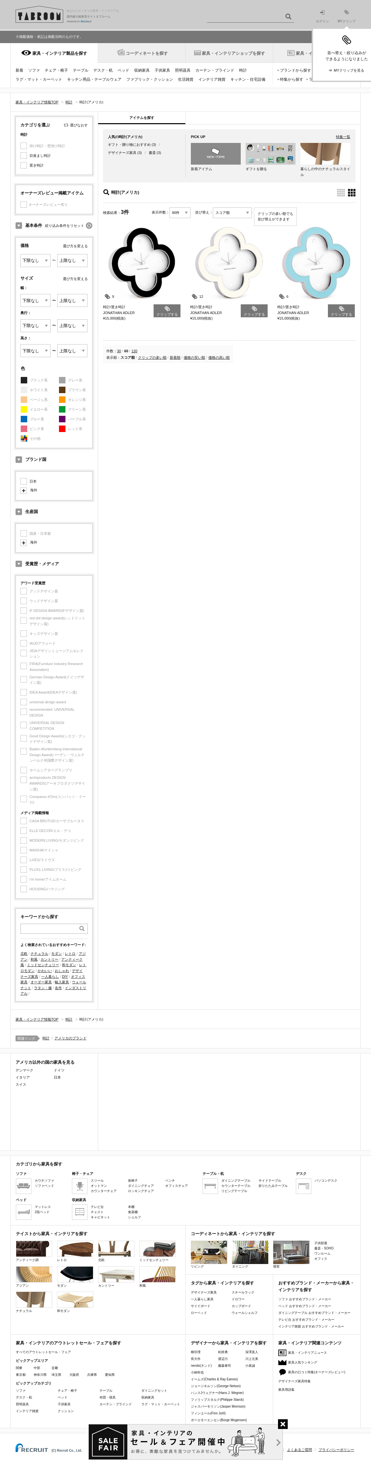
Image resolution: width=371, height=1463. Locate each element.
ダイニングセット (154, 1390)
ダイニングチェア (141, 1186)
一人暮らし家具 (202, 1299)
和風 (34, 959)
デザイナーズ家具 (122, 153)
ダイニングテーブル (235, 1180)
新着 (19, 70)
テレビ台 (97, 1207)
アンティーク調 (34, 1251)
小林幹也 (197, 1372)
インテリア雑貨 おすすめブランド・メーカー (311, 1326)
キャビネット (100, 1217)
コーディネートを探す (147, 53)
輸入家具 (62, 982)
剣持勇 (223, 1352)
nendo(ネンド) (201, 1365)
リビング (209, 1254)
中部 (37, 1368)
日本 (33, 481)
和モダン (69, 965)
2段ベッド (42, 1212)
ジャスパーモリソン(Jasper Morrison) (218, 1406)
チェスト (97, 1212)
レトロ (70, 953)
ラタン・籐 (43, 988)
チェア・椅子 (56, 70)
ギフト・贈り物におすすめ (129, 144)
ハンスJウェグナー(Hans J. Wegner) (217, 1393)
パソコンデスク (326, 1180)
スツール (97, 1180)
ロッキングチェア (141, 1191)
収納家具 (142, 70)
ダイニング (250, 1254)
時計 (243, 70)
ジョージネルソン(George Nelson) (216, 1386)
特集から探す (291, 79)
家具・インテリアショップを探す (233, 53)
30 (119, 351)
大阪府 (74, 1374)
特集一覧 (343, 137)
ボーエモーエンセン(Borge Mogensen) (219, 1420)
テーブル (80, 70)
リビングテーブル (234, 1191)
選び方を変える (75, 246)
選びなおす (79, 125)
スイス (21, 1084)
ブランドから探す (295, 70)
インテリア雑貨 (212, 79)
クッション (66, 1411)
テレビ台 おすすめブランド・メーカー (306, 1319)
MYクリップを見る (349, 70)
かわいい (45, 971)
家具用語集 (286, 1389)
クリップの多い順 (152, 357)
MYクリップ (346, 16)
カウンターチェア (104, 1191)
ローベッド (199, 1313)
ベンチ (170, 1180)
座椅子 (133, 1180)
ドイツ (59, 1070)
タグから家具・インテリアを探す (222, 1283)
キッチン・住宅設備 (247, 79)
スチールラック (243, 1292)
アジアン (34, 1276)
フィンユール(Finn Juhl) (208, 1413)
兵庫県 (92, 1374)
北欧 (24, 953)
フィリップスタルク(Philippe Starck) (217, 1399)
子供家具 (162, 70)
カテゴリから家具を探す (39, 1164)
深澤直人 (251, 1352)
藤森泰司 (224, 1365)
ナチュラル (39, 953)
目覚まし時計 (40, 156)
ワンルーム (322, 1253)
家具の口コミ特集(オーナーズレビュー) (316, 1372)
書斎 (152, 153)
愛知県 (110, 1374)
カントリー (49, 959)
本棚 (131, 1207)
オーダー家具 (41, 982)
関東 (19, 1368)
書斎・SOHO (323, 1248)
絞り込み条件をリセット (64, 226)
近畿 (55, 1368)
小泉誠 (250, 1365)
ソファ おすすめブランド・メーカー (304, 1299)
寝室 (291, 1254)
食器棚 (133, 1212)
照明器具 (183, 70)
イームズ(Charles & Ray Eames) (214, 1379)
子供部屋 (320, 1243)
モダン (56, 953)
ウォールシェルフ (245, 1313)
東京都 (21, 1374)
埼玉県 (56, 1374)
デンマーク (24, 1070)
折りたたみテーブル (273, 1186)
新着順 (175, 357)
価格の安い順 (194, 357)
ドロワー (238, 1299)
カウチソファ (44, 1180)
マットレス (43, 1207)
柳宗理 (196, 1352)
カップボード (241, 1306)
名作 (58, 988)
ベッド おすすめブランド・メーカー (304, 1306)
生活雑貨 (185, 79)
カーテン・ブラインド (214, 70)
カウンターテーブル (235, 1186)
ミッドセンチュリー (43, 965)
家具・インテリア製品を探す (59, 53)
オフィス (320, 1258)
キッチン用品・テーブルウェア (94, 79)
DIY (65, 976)
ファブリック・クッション (149, 79)
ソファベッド (44, 1186)
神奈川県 (40, 1374)
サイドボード (200, 1306)
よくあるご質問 (299, 1450)
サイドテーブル (270, 1180)
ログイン (322, 16)
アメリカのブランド (70, 1038)
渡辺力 (223, 1359)
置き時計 (36, 165)
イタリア (23, 1077)
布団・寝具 (107, 1397)
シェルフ (134, 1217)
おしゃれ (62, 971)
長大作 (196, 1359)
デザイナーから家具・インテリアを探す (229, 1342)
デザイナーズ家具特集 (294, 1381)
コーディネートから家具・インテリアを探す (233, 1233)
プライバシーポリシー (336, 1450)
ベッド (123, 70)
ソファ (34, 70)
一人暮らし (50, 976)
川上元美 (251, 1359)
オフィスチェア (176, 1186)
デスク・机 (103, 70)
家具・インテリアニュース (307, 1352)
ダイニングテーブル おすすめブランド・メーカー (314, 1313)
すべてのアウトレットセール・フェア (43, 1352)
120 (134, 351)
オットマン (99, 1186)
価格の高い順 (219, 357)
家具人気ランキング (302, 1362)
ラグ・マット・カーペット (39, 79)
